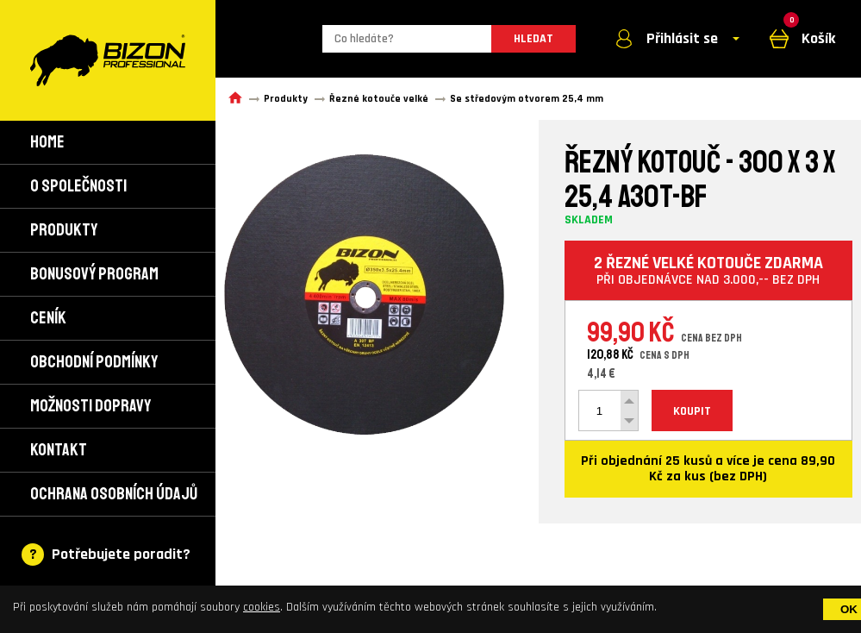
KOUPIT (692, 411)
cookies (261, 607)
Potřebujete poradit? (121, 554)
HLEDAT (533, 39)
